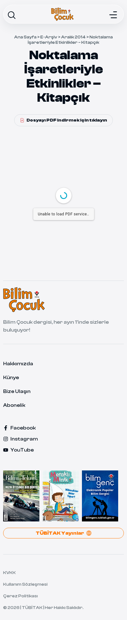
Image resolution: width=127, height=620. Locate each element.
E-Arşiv (48, 37)
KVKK (9, 572)
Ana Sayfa (25, 37)
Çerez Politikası (20, 596)
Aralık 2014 (73, 37)
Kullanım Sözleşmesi (25, 584)
